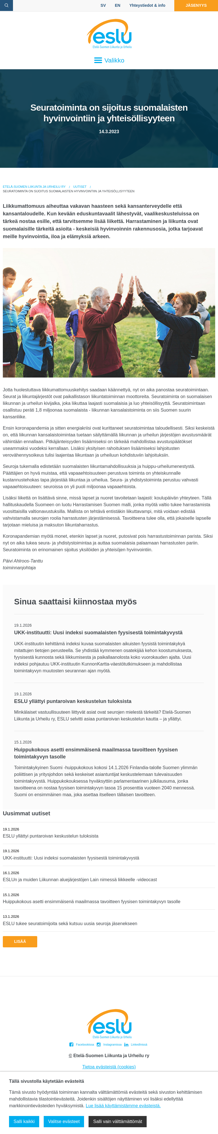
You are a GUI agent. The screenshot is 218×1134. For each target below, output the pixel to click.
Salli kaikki (24, 1121)
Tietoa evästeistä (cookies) (109, 1066)
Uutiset (80, 186)
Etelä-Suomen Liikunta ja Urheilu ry (34, 186)
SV (103, 5)
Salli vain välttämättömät (117, 1121)
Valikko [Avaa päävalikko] (109, 60)
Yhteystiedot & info (147, 5)
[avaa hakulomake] (6, 5)
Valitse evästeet (64, 1121)
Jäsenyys (196, 5)
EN (117, 5)
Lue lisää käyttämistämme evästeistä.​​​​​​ (123, 1105)
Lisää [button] (20, 941)
